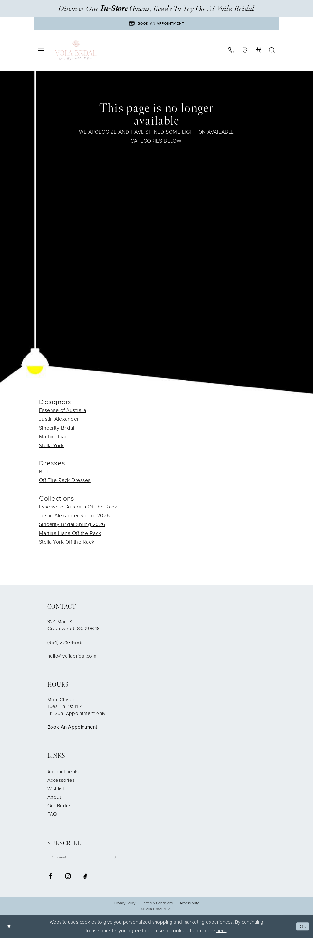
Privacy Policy (125, 905)
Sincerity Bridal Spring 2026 (72, 525)
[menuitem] (41, 52)
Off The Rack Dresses (65, 481)
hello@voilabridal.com (71, 657)
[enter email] (82, 859)
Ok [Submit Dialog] (302, 928)
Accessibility (189, 905)
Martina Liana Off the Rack (70, 534)
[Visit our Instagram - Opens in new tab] (68, 878)
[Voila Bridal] (76, 51)
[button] (41, 52)
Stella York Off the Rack (67, 543)
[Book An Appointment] (156, 24)
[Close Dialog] (10, 928)
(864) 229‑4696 (64, 643)
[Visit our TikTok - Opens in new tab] (85, 878)
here (221, 932)
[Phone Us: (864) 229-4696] (231, 51)
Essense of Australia (62, 411)
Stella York (51, 446)
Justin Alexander (59, 420)
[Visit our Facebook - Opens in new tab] (50, 878)
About (54, 798)
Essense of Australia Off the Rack (78, 508)
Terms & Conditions (157, 905)
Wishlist (55, 790)
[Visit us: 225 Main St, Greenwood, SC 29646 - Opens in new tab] (245, 51)
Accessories (61, 781)
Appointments (63, 773)
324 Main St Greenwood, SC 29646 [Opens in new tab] (73, 626)
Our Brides (59, 807)
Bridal (45, 473)
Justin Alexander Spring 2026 (74, 517)
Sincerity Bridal (56, 428)
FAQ (52, 815)
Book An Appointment (72, 728)
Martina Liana (54, 437)
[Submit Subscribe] (115, 859)
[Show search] (271, 51)
